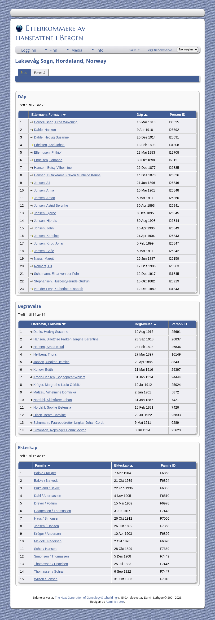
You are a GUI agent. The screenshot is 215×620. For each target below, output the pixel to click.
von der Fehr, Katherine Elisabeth (58, 289)
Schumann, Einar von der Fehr (56, 274)
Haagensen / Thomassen (52, 511)
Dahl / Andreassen (47, 496)
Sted (24, 72)
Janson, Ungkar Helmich (51, 362)
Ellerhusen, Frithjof (48, 152)
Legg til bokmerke (159, 50)
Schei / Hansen (45, 549)
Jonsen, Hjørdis (45, 221)
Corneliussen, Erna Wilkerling (56, 122)
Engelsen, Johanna (48, 160)
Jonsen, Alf (42, 183)
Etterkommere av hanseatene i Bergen (50, 32)
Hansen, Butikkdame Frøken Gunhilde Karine (67, 175)
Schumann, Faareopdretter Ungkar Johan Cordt (68, 422)
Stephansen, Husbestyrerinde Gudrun (62, 281)
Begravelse (146, 324)
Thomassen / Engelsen (51, 564)
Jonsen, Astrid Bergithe (51, 205)
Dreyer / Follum (45, 503)
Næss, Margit (44, 258)
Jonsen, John (44, 228)
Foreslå (39, 72)
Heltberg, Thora (44, 354)
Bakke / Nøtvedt (46, 480)
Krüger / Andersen (47, 533)
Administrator (115, 602)
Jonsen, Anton (44, 198)
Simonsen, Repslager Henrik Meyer (59, 430)
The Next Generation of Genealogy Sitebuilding (86, 598)
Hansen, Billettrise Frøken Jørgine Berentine (65, 339)
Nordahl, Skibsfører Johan (52, 400)
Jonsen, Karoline (46, 236)
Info (100, 50)
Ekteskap (123, 465)
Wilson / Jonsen (45, 579)
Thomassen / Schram (50, 571)
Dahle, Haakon (45, 130)
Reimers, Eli (43, 266)
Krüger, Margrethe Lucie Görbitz (56, 385)
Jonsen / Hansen (46, 526)
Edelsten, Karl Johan (49, 145)
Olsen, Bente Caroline (49, 415)
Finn (53, 50)
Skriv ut (134, 50)
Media (76, 50)
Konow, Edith (43, 369)
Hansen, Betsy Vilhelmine (53, 167)
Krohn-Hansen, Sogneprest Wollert (59, 377)
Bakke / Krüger (45, 473)
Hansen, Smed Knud (48, 347)
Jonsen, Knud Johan (49, 243)
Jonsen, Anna (44, 190)
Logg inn (28, 50)
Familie (43, 465)
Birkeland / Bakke (47, 488)
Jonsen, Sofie (44, 251)
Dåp (142, 114)
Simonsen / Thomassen (51, 556)
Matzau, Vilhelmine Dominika (54, 392)
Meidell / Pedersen (47, 541)
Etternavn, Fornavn (48, 114)
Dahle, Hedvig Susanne (51, 137)
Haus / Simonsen (46, 518)
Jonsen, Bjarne (45, 213)
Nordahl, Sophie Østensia (52, 407)
